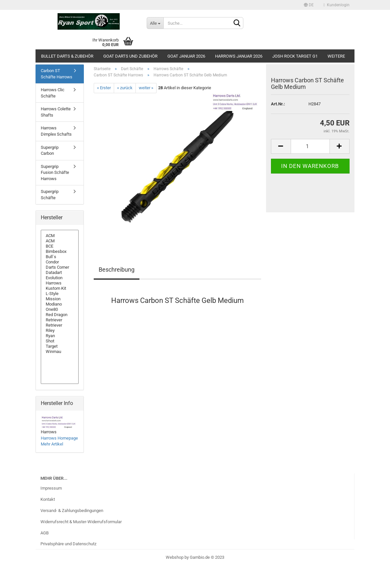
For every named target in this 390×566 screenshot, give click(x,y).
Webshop (174, 557)
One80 (59, 309)
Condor (59, 262)
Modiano (59, 304)
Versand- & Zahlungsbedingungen (71, 510)
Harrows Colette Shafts (56, 112)
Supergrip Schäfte (50, 194)
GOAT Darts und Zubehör (130, 56)
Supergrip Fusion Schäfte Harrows (55, 172)
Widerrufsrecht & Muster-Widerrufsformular (81, 521)
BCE (59, 246)
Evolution (59, 278)
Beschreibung (116, 269)
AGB (44, 532)
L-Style (59, 293)
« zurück (125, 87)
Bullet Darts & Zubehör (67, 56)
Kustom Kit (59, 288)
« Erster (104, 87)
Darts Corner (59, 267)
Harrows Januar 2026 (238, 56)
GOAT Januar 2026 (186, 56)
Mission (59, 299)
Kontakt (47, 499)
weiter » (146, 87)
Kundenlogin (337, 5)
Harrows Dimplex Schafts (56, 131)
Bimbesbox (59, 251)
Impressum (51, 488)
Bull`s (59, 256)
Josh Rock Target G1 (295, 56)
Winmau (59, 351)
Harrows (59, 283)
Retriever (59, 320)
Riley (59, 330)
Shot (59, 341)
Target (59, 346)
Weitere (336, 56)
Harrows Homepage (59, 438)
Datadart (59, 272)
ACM (59, 235)
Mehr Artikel (52, 444)
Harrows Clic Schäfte (52, 92)
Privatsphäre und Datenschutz (68, 543)
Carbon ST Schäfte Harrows (56, 73)
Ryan (59, 335)
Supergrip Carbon (50, 150)
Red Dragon (59, 314)
